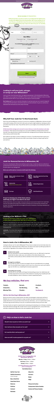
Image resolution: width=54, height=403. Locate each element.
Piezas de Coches (33, 384)
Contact (12, 389)
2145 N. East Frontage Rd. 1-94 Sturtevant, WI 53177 (27, 356)
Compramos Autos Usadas (36, 386)
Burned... (22, 285)
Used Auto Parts (15, 381)
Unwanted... (6, 287)
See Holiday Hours (27, 368)
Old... (37, 287)
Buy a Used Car (14, 379)
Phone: (12, 53)
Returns (12, 384)
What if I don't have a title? (15, 184)
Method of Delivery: (16, 59)
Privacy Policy (21, 77)
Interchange (13, 376)
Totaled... (6, 285)
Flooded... (22, 290)
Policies (12, 386)
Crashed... (39, 285)
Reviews (12, 391)
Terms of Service (29, 77)
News (30, 377)
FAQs (29, 379)
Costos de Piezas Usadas (35, 389)
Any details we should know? (18, 63)
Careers (30, 374)
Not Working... (23, 287)
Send (30, 73)
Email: (29, 48)
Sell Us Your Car (15, 372)
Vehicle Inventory (15, 374)
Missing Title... (7, 290)
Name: (12, 48)
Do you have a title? (32, 53)
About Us (31, 372)
